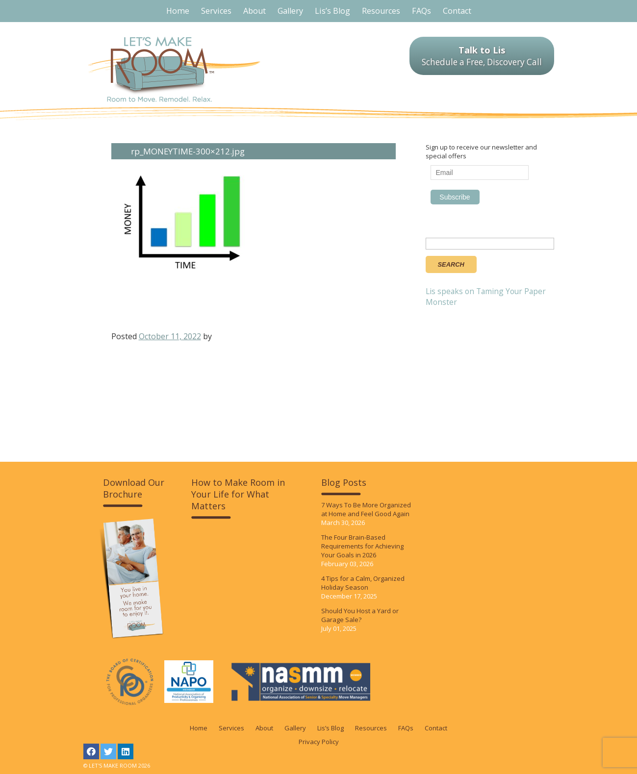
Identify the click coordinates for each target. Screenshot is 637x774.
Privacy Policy (319, 741)
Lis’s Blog (330, 728)
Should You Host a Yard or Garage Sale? (360, 615)
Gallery (295, 728)
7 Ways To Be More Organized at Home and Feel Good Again (366, 509)
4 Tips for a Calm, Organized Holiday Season (363, 583)
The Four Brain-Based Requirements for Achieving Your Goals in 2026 (362, 546)
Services (231, 728)
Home (198, 728)
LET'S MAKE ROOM (174, 69)
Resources (371, 728)
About (264, 728)
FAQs (405, 728)
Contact (436, 728)
